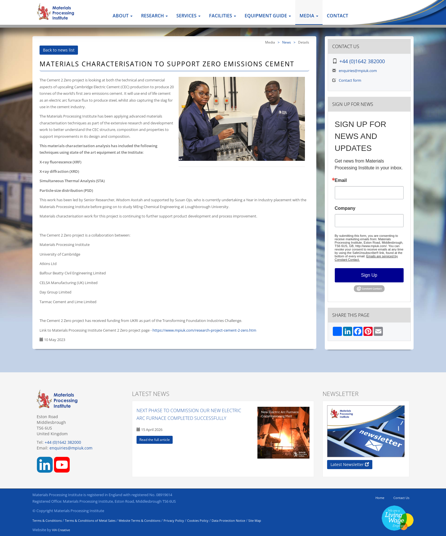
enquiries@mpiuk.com (358, 70)
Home (379, 498)
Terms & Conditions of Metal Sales (90, 520)
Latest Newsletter (350, 464)
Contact (337, 16)
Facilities (222, 16)
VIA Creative (61, 530)
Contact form (350, 80)
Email (341, 180)
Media (309, 16)
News (286, 42)
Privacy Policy (174, 520)
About (123, 16)
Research (154, 16)
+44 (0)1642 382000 (362, 61)
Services (188, 16)
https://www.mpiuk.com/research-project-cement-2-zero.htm (204, 330)
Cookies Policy (197, 520)
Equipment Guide (268, 16)
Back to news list (59, 50)
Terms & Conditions (47, 520)
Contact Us (401, 498)
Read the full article (154, 439)
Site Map (254, 520)
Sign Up (369, 275)
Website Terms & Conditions (139, 520)
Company (345, 208)
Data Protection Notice (228, 520)
